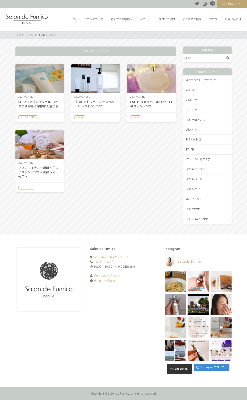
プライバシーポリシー (106, 275)
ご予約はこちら (232, 4)
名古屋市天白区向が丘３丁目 (110, 257)
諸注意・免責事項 (104, 280)
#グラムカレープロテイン (202, 80)
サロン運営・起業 (197, 219)
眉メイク (191, 129)
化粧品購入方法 (195, 120)
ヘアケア (191, 110)
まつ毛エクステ (195, 169)
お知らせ (191, 100)
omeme (190, 90)
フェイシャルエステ (198, 159)
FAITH (190, 149)
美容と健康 (193, 209)
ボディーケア (194, 199)
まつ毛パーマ (194, 179)
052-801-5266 (103, 262)
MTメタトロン (195, 139)
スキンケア (193, 189)
